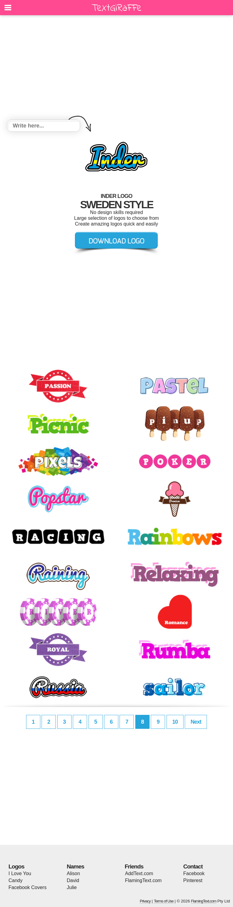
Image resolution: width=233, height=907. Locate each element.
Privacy (145, 901)
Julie (72, 887)
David (73, 880)
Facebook (193, 873)
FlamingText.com (143, 880)
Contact (193, 866)
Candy (15, 880)
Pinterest (192, 880)
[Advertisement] (116, 68)
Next (196, 722)
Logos (16, 866)
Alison (73, 873)
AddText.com (139, 873)
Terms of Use (164, 901)
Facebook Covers (27, 887)
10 (175, 722)
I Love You (19, 873)
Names (75, 866)
